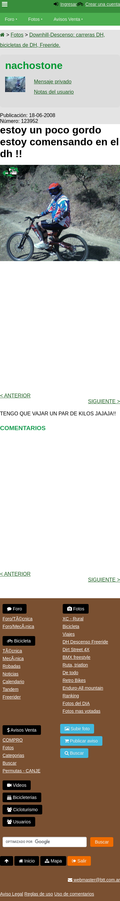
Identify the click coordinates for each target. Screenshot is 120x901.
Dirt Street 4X (76, 649)
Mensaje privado (52, 81)
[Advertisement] (60, 326)
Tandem (11, 689)
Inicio (27, 860)
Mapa (53, 860)
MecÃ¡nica (13, 658)
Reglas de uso (38, 894)
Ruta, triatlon (75, 664)
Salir (79, 860)
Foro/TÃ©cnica (18, 618)
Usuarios (19, 821)
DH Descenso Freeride (85, 641)
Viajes (69, 634)
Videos (16, 785)
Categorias (13, 755)
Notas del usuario (54, 92)
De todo (70, 672)
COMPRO (13, 740)
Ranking (71, 695)
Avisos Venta (67, 19)
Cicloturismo (22, 809)
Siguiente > (104, 401)
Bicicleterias (22, 797)
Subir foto (77, 728)
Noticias (11, 673)
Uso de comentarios (74, 894)
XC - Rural (73, 618)
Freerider (12, 697)
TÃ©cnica (12, 650)
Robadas (11, 666)
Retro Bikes (74, 680)
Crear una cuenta (102, 4)
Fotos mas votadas (81, 711)
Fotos (34, 19)
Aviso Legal (11, 894)
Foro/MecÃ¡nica (18, 626)
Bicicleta (19, 640)
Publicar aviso (81, 741)
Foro (9, 19)
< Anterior (15, 395)
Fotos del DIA (76, 703)
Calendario (13, 681)
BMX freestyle (77, 657)
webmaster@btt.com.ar (94, 879)
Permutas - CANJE (21, 770)
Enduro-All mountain (83, 688)
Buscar (10, 763)
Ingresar (68, 4)
